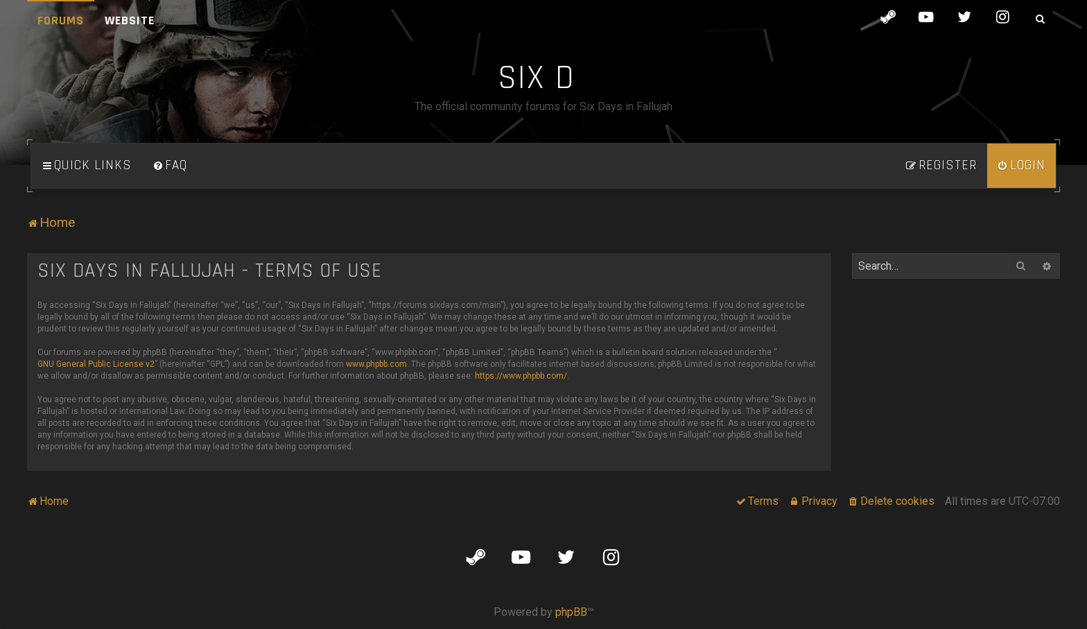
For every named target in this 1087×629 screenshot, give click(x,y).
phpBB (571, 612)
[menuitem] (170, 166)
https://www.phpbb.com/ (521, 376)
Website (130, 20)
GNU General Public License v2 (96, 364)
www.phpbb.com (376, 364)
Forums (60, 20)
